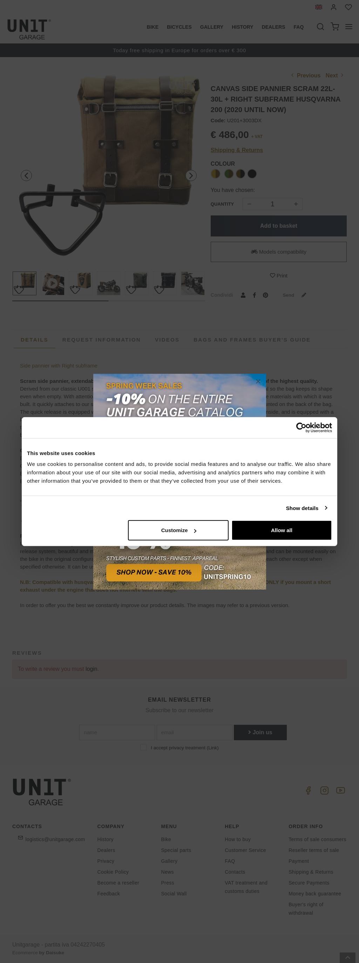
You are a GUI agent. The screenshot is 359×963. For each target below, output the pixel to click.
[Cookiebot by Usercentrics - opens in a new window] (301, 427)
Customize (178, 530)
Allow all (281, 530)
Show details (302, 508)
